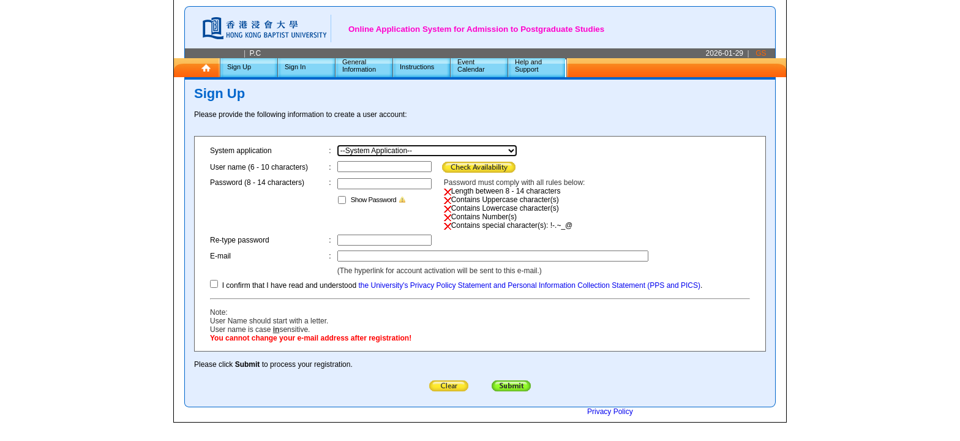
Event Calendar (471, 65)
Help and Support (528, 65)
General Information (359, 65)
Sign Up (239, 66)
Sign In (295, 66)
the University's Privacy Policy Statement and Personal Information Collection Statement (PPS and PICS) (529, 285)
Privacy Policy (610, 411)
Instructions (417, 66)
